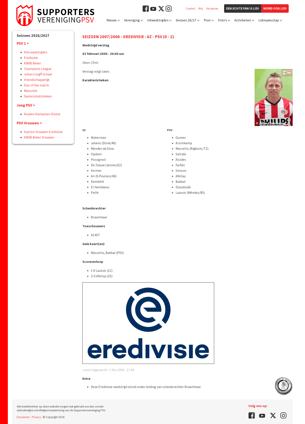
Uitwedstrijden (157, 20)
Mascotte (30, 91)
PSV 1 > (23, 43)
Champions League (37, 69)
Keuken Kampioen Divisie (42, 114)
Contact (190, 8)
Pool (207, 20)
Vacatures (212, 8)
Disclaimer (23, 417)
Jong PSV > (26, 105)
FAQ (200, 8)
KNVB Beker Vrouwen (39, 137)
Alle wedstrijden (35, 52)
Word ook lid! (275, 8)
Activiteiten (242, 20)
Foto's (222, 20)
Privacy (36, 417)
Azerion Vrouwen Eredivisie (43, 132)
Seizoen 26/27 (186, 20)
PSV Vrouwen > (29, 123)
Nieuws (112, 20)
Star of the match (36, 85)
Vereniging (132, 20)
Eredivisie (31, 57)
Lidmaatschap (268, 20)
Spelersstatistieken (38, 96)
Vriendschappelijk (37, 80)
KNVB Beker (32, 63)
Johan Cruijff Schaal (38, 74)
